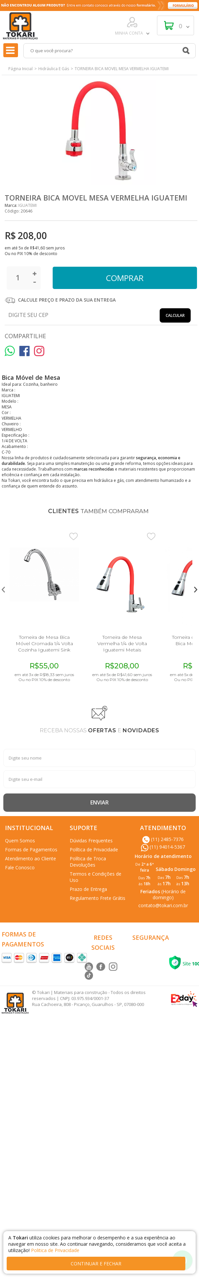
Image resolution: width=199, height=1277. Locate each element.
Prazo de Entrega (88, 889)
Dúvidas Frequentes (91, 840)
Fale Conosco (20, 867)
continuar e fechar (96, 1263)
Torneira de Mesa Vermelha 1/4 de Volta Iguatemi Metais (122, 643)
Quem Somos (20, 840)
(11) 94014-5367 (163, 847)
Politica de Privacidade (55, 1250)
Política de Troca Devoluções (88, 861)
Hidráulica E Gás (53, 68)
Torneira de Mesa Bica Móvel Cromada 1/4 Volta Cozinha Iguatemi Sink (44, 643)
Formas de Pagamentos (31, 849)
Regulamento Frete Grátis (97, 898)
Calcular (175, 315)
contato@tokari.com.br (163, 905)
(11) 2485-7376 (163, 839)
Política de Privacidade (94, 849)
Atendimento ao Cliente (30, 858)
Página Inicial (20, 68)
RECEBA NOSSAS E (99, 730)
